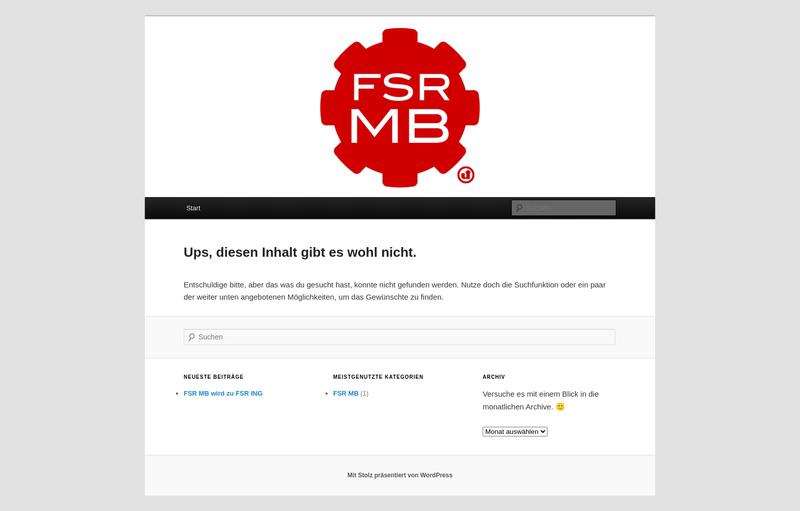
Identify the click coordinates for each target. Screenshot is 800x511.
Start (193, 208)
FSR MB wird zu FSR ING (223, 393)
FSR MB (346, 393)
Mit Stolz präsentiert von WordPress (400, 475)
